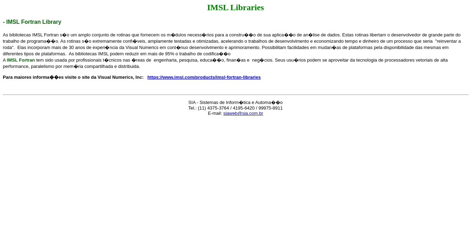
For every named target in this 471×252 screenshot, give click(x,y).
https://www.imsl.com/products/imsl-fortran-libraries (204, 77)
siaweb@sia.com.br (243, 113)
